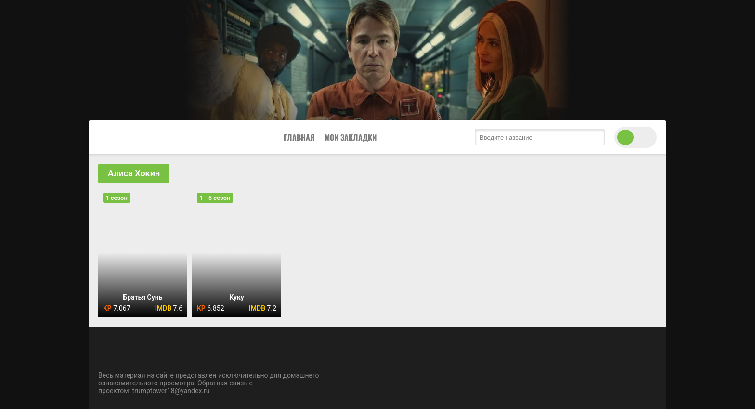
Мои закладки (351, 137)
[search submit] (595, 137)
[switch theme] (635, 137)
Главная (299, 137)
